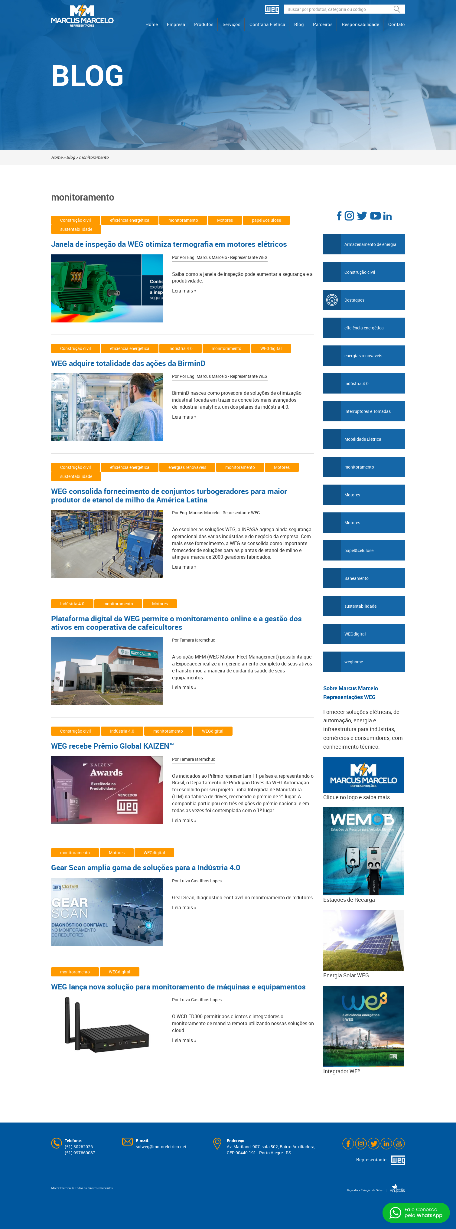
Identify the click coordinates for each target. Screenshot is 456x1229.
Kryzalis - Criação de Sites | (376, 1190)
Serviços (231, 24)
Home (151, 24)
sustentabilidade (76, 229)
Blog (299, 24)
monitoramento (183, 220)
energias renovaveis (187, 467)
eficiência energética (129, 220)
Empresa (176, 24)
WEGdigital (271, 348)
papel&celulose (266, 220)
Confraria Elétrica (267, 24)
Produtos (203, 24)
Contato (396, 24)
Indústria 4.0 (180, 348)
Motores (225, 220)
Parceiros (323, 24)
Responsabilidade (360, 24)
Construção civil (75, 220)
